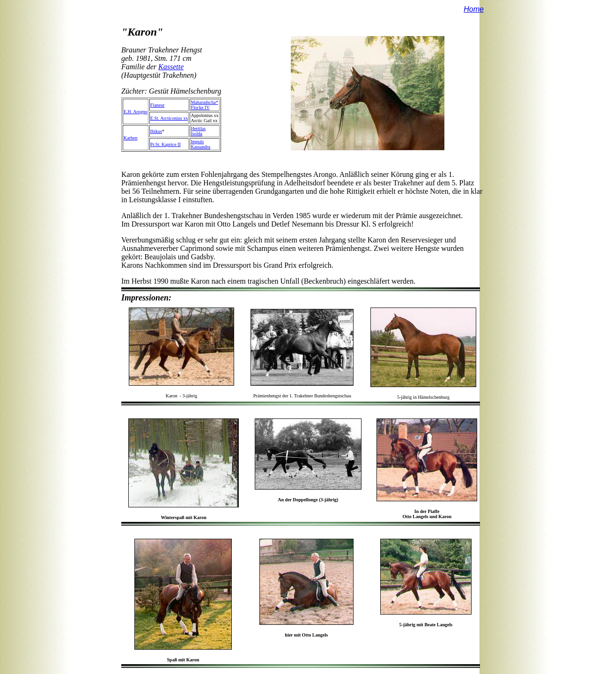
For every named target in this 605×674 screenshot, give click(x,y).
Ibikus (156, 131)
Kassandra (200, 146)
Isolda (196, 133)
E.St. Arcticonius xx (169, 118)
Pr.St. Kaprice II (165, 144)
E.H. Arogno (136, 111)
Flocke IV (200, 107)
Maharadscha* (204, 102)
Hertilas (198, 128)
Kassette (171, 67)
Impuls (197, 141)
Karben (130, 137)
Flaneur (157, 105)
